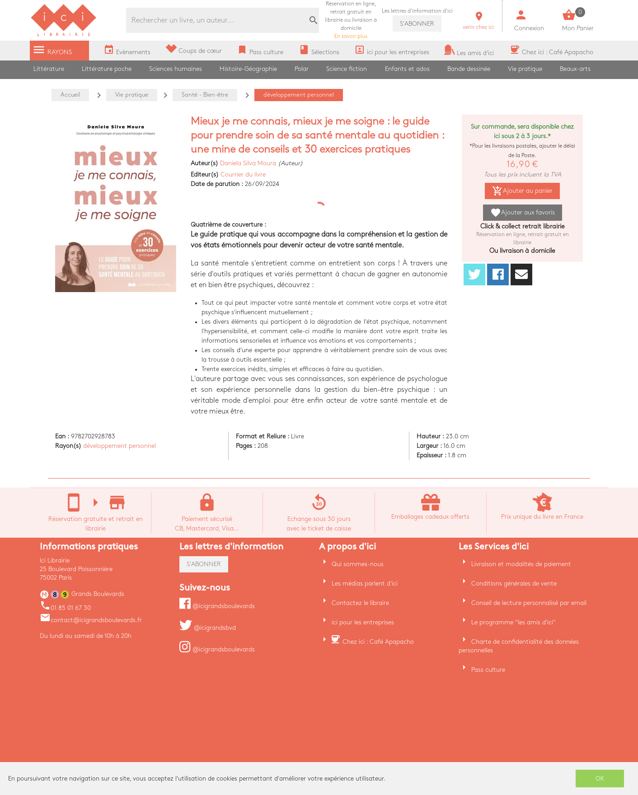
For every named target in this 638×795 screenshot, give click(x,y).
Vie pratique (525, 69)
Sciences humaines (175, 69)
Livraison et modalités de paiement (521, 564)
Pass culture (488, 670)
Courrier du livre (243, 174)
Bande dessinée (468, 69)
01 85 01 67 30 (65, 608)
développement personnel (119, 446)
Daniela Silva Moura (248, 163)
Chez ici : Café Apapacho (378, 642)
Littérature (48, 69)
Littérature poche (106, 69)
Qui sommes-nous (358, 564)
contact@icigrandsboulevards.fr (91, 620)
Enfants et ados (407, 69)
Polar (302, 69)
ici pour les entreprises (363, 622)
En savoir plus (351, 20)
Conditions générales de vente (514, 583)
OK (600, 778)
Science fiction (346, 69)
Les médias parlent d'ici (365, 583)
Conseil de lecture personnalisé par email (528, 603)
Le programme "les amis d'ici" (513, 622)
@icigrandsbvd (207, 628)
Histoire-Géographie (248, 69)
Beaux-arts (575, 69)
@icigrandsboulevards (217, 606)
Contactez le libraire (360, 603)
